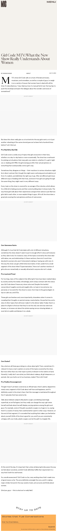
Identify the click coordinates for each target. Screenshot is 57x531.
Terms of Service (45, 529)
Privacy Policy (52, 529)
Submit (51, 527)
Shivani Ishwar (7, 73)
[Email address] (28, 522)
